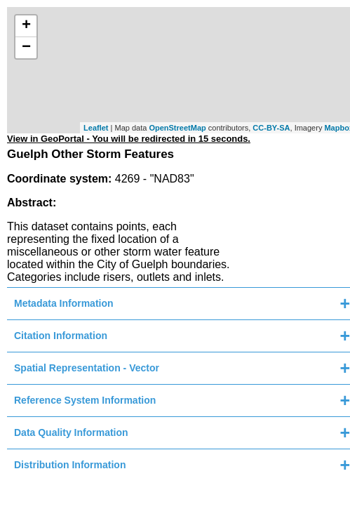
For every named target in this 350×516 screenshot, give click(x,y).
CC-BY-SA (271, 128)
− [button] (26, 47)
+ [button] (26, 26)
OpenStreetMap (177, 128)
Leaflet (95, 128)
